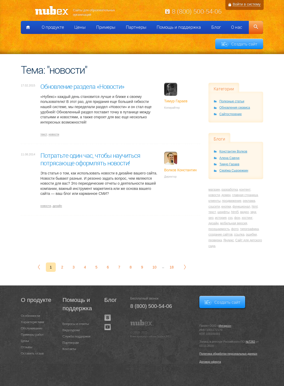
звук (253, 212)
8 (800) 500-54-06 (196, 11)
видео (244, 212)
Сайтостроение (230, 114)
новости (53, 134)
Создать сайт (244, 44)
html (255, 206)
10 (154, 267)
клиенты (214, 201)
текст (43, 134)
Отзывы (26, 347)
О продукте (53, 27)
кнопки (226, 206)
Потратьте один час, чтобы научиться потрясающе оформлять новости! (90, 159)
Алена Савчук (229, 158)
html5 (235, 212)
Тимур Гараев (229, 164)
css (230, 218)
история (221, 218)
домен (226, 195)
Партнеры (136, 27)
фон (237, 218)
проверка (215, 240)
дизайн (57, 205)
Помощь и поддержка (179, 27)
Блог (216, 27)
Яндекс (228, 240)
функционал (241, 206)
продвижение (231, 201)
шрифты (223, 212)
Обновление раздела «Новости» (82, 86)
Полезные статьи (231, 101)
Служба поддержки (76, 336)
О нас (236, 27)
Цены (80, 27)
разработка (229, 189)
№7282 (250, 341)
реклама (249, 201)
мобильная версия (233, 223)
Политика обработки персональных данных (228, 353)
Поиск (256, 27)
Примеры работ (32, 334)
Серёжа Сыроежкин (233, 170)
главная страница (245, 195)
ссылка (239, 234)
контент (245, 189)
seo (210, 218)
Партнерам (71, 342)
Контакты (69, 349)
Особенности (30, 316)
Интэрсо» (225, 325)
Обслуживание (31, 328)
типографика (249, 229)
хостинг (247, 218)
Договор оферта (210, 361)
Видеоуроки (71, 330)
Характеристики (32, 322)
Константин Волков (233, 151)
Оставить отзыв (32, 353)
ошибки (251, 234)
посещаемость (219, 229)
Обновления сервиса (234, 107)
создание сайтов (220, 234)
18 (172, 267)
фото (234, 229)
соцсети (214, 206)
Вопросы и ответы (76, 324)
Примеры (105, 27)
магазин (214, 189)
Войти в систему (247, 4)
